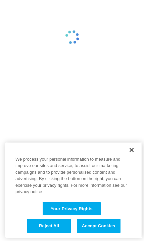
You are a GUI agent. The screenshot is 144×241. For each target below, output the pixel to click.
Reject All (49, 225)
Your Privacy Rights (72, 208)
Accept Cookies (98, 225)
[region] (73, 190)
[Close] (131, 150)
